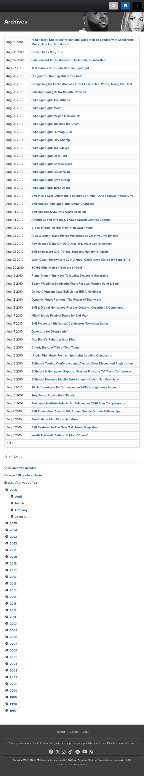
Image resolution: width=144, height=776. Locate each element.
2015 (13, 590)
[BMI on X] (58, 750)
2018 (13, 570)
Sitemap (73, 731)
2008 (13, 637)
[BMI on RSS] (92, 751)
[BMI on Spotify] (78, 751)
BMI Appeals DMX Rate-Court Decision (59, 212)
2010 (13, 624)
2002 (13, 677)
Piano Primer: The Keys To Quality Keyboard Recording (70, 276)
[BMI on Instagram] (65, 751)
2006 (13, 650)
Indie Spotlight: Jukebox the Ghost (56, 124)
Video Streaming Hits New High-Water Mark (62, 228)
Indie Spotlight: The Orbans (51, 100)
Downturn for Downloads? (50, 331)
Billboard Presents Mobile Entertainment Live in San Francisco (75, 379)
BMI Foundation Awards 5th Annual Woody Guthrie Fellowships (76, 411)
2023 (13, 537)
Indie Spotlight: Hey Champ (51, 140)
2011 (13, 617)
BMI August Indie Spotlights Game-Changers (63, 204)
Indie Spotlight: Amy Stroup (51, 180)
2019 (13, 563)
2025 (13, 523)
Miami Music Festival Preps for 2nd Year (60, 315)
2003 (13, 670)
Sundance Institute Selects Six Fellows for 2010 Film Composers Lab (79, 403)
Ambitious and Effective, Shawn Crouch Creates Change (71, 220)
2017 (13, 577)
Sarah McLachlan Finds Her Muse (55, 419)
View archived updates (20, 468)
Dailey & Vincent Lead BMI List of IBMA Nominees (67, 291)
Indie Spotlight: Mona (46, 108)
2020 (13, 557)
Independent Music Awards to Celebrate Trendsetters (69, 60)
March (19, 503)
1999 (13, 697)
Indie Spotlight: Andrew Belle (52, 164)
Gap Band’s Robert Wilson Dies (53, 339)
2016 (13, 583)
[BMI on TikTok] (72, 751)
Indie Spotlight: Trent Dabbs (51, 188)
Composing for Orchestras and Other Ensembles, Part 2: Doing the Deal (82, 84)
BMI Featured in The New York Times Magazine (65, 427)
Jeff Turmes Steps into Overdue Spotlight (60, 68)
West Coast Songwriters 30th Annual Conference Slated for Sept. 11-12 (81, 260)
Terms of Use (65, 764)
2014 (13, 597)
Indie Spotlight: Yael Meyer (50, 148)
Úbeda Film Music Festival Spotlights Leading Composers (72, 355)
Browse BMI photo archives (23, 475)
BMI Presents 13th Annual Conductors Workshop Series (70, 323)
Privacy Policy (80, 764)
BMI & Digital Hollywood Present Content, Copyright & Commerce (77, 307)
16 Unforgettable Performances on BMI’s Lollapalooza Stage (74, 387)
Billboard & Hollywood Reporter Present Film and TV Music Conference (81, 371)
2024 (13, 530)
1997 (13, 711)
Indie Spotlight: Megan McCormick (56, 116)
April (18, 496)
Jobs (86, 731)
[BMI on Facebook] (52, 751)
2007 (13, 644)
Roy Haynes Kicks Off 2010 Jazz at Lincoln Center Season (72, 244)
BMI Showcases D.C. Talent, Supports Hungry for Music (70, 252)
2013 (13, 604)
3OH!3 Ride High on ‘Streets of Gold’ (57, 268)
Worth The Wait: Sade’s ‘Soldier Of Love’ (60, 435)
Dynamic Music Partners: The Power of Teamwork (66, 299)
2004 (13, 664)
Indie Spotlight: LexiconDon (51, 172)
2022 (13, 543)
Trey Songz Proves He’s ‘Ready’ (53, 395)
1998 (13, 704)
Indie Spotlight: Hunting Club (52, 132)
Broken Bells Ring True (47, 52)
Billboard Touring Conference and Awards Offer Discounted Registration (82, 363)
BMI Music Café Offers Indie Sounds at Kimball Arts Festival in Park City (82, 196)
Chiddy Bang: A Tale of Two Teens (55, 347)
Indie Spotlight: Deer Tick (49, 156)
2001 (13, 684)
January (20, 517)
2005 (13, 657)
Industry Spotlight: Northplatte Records (59, 92)
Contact (60, 731)
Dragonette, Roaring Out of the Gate (57, 76)
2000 (13, 690)
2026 (13, 490)
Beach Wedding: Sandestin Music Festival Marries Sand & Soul (75, 283)
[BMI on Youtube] (85, 751)
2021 (13, 550)
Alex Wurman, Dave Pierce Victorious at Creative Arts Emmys (75, 236)
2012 (13, 610)
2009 (13, 630)
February (21, 510)
